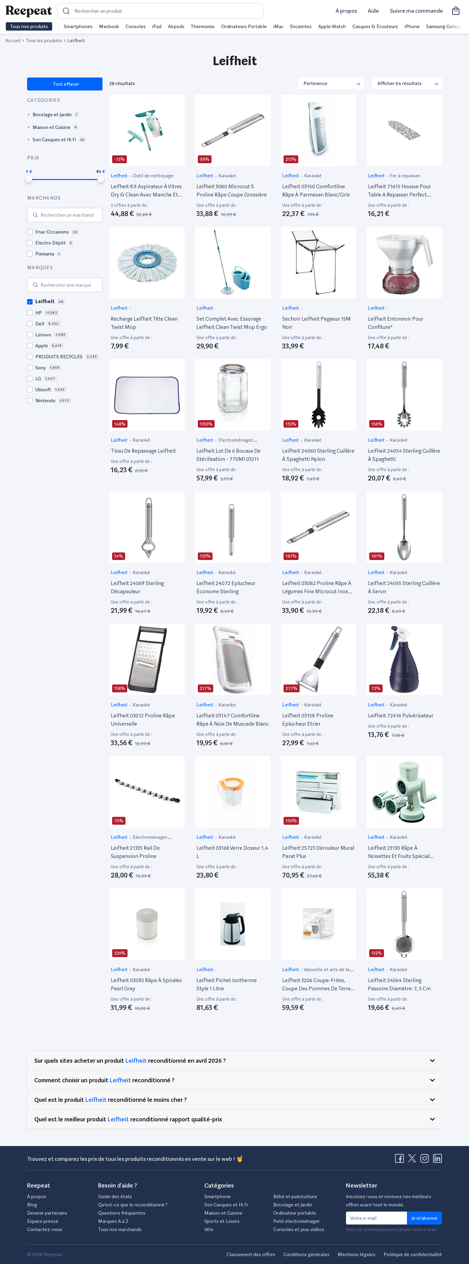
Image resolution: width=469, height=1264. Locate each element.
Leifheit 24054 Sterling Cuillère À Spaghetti (404, 455)
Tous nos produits (29, 26)
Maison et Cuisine (223, 1213)
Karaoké (227, 175)
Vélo (209, 1229)
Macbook (109, 26)
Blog (32, 1204)
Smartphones (78, 26)
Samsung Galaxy (443, 26)
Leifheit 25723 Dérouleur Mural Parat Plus (318, 852)
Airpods (176, 26)
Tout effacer (65, 84)
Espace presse (42, 1221)
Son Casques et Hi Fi (226, 1204)
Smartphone (217, 1196)
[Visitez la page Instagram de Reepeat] (426, 1160)
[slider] (28, 179)
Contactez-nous (44, 1229)
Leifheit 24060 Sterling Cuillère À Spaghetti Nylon (318, 455)
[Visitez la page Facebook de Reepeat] (401, 1160)
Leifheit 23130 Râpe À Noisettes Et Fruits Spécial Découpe (399, 852)
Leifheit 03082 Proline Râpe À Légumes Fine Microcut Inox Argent (316, 588)
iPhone (412, 26)
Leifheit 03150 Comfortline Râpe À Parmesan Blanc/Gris (316, 190)
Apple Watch (332, 26)
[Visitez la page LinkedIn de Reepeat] (437, 1160)
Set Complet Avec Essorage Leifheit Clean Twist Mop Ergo (231, 322)
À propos (346, 11)
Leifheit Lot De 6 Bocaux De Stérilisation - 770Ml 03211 (228, 455)
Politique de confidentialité (413, 1254)
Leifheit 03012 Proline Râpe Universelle (143, 719)
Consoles (135, 26)
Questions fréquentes (121, 1213)
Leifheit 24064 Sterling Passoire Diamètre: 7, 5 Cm (399, 984)
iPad (156, 26)
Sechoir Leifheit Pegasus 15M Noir (316, 322)
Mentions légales (356, 1254)
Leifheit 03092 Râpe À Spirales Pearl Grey (146, 984)
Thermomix (203, 26)
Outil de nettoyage (153, 175)
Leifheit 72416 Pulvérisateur (400, 715)
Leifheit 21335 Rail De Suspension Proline (135, 852)
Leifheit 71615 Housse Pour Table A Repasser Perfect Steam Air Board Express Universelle (399, 191)
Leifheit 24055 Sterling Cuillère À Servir (404, 587)
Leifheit (120, 175)
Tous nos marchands (120, 1229)
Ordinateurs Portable (244, 26)
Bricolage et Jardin (292, 1204)
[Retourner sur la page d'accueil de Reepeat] (28, 11)
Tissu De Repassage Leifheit (143, 451)
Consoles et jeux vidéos (298, 1229)
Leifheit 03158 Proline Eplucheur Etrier (307, 719)
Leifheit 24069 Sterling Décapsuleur (137, 587)
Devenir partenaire (47, 1213)
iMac (278, 26)
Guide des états (115, 1196)
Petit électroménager (296, 1221)
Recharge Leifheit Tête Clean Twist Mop (144, 322)
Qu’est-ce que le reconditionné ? (133, 1204)
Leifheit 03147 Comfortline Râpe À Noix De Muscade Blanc (232, 719)
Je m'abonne (424, 1218)
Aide (373, 11)
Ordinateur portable (294, 1213)
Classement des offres (251, 1254)
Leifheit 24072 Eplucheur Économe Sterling (225, 587)
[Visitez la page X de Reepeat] (413, 1160)
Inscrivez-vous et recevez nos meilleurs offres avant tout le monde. (388, 1200)
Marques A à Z (113, 1221)
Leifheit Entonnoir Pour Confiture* (395, 322)
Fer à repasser (405, 175)
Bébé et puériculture (295, 1196)
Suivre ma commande (416, 11)
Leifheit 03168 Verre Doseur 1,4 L (232, 852)
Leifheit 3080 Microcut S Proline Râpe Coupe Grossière (231, 190)
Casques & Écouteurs (375, 26)
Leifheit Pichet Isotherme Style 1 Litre (226, 984)
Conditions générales (306, 1254)
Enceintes (301, 26)
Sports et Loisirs (222, 1221)
